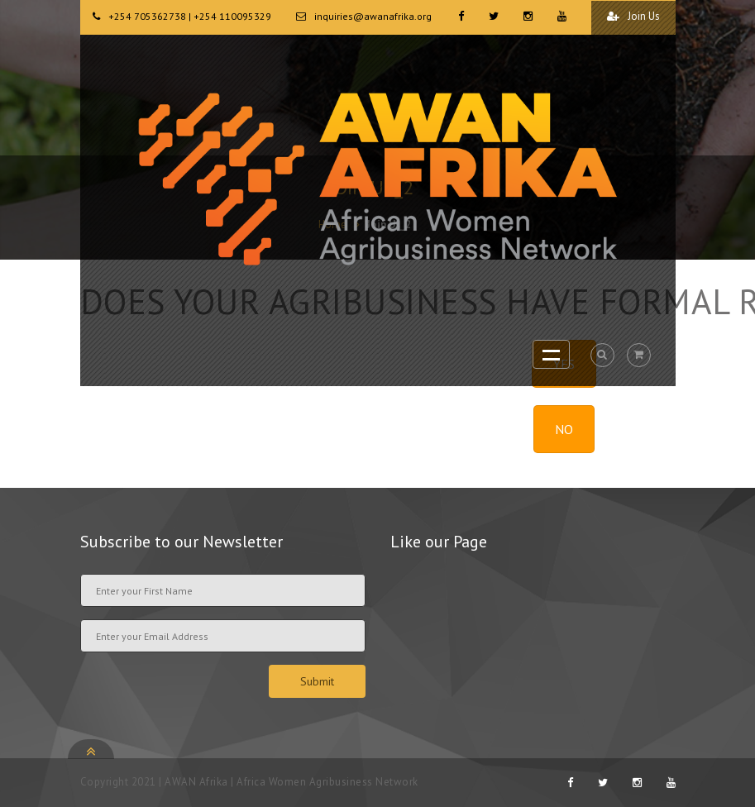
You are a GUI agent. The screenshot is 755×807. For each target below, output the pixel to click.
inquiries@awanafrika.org (373, 16)
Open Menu (551, 354)
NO (564, 429)
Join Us (633, 16)
